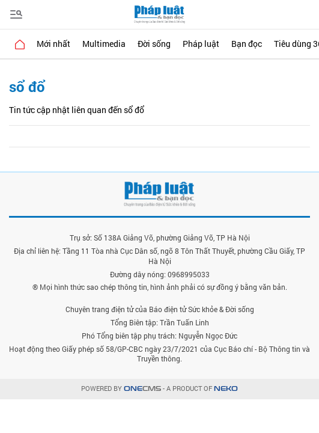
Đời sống (154, 43)
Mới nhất (53, 43)
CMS (142, 389)
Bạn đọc (246, 43)
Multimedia (104, 43)
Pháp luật (201, 43)
